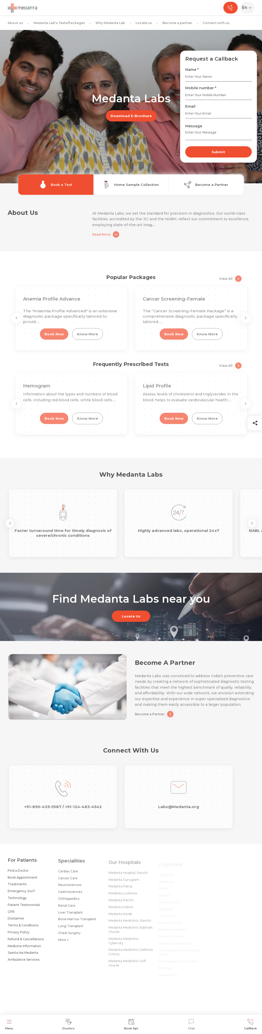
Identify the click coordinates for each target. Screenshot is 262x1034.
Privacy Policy (18, 936)
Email (190, 106)
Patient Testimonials (24, 909)
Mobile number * (200, 88)
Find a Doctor (18, 874)
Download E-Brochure (131, 116)
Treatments (17, 888)
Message (193, 126)
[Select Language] (248, 7)
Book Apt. (131, 1024)
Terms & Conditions (23, 929)
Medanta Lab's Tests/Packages (59, 23)
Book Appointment (22, 881)
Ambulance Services (23, 963)
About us (15, 23)
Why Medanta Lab (110, 23)
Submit (218, 152)
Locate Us (131, 616)
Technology (17, 902)
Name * (192, 69)
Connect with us (216, 23)
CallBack (250, 1024)
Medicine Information (24, 950)
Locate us (144, 23)
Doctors (68, 1024)
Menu (9, 1024)
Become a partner (177, 23)
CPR (11, 915)
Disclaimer (16, 922)
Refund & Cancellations (26, 943)
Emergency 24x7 (21, 895)
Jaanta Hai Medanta (23, 957)
